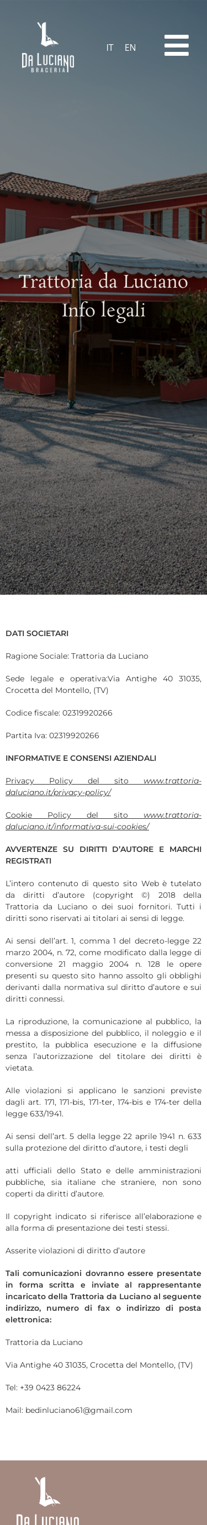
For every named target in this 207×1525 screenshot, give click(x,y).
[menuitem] (109, 47)
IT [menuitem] (109, 47)
